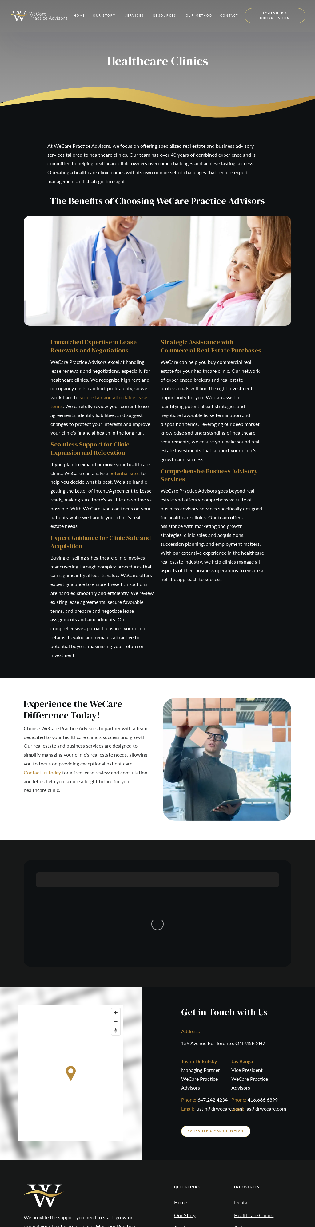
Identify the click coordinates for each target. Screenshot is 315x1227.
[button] (104, 15)
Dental (241, 1103)
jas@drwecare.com (265, 1009)
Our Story (185, 1116)
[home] (39, 16)
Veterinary (245, 1142)
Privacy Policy (163, 1209)
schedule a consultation (275, 15)
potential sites (124, 473)
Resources (185, 1142)
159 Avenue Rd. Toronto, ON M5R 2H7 (223, 944)
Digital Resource (273, 1209)
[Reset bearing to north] (115, 931)
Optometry (246, 1129)
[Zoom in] (115, 913)
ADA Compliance (202, 1209)
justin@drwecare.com (218, 1009)
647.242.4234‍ (212, 1001)
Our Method (187, 1154)
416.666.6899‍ (263, 1001)
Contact (183, 1167)
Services (183, 1129)
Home (79, 16)
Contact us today (42, 772)
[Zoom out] (115, 922)
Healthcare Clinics (253, 1116)
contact (229, 16)
